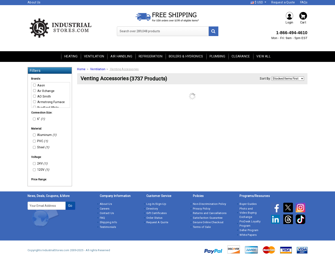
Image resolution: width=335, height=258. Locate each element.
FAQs (303, 2)
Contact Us (107, 213)
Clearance (241, 56)
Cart (303, 18)
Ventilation (94, 56)
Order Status (154, 217)
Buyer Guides (248, 204)
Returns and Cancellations (210, 213)
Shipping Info (108, 222)
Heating (71, 56)
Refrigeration (150, 56)
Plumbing (217, 56)
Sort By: (265, 78)
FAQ (102, 217)
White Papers (248, 234)
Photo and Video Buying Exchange (248, 213)
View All (263, 56)
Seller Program (248, 230)
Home (81, 69)
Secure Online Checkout (208, 222)
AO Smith (42, 96)
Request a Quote (283, 2)
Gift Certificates (156, 213)
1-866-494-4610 (291, 32)
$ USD (257, 2)
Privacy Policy (201, 208)
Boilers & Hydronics (186, 56)
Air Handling (121, 56)
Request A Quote (157, 222)
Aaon (39, 85)
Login (289, 18)
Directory (152, 208)
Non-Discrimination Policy (209, 204)
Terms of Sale (202, 227)
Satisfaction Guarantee (208, 217)
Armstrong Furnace (49, 102)
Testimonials (108, 227)
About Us (34, 2)
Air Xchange (43, 91)
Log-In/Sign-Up (156, 204)
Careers (105, 208)
